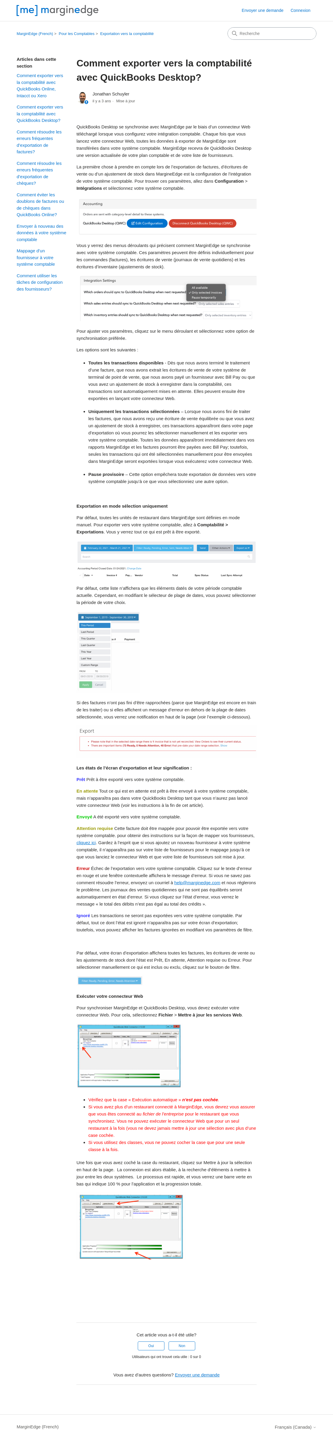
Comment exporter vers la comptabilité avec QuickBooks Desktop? (40, 113)
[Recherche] (272, 33)
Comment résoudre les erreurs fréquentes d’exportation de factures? (39, 141)
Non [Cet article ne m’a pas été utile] (182, 1346)
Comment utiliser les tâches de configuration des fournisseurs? (40, 282)
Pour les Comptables (77, 33)
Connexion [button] (300, 10)
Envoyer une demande (263, 10)
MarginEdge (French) (35, 33)
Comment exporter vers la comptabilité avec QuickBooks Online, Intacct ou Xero (40, 85)
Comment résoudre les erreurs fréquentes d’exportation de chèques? (39, 173)
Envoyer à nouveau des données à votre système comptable (41, 233)
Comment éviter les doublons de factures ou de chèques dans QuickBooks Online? (40, 204)
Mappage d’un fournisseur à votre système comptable (36, 257)
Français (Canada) (295, 1427)
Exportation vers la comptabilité (127, 33)
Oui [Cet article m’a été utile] (151, 1346)
